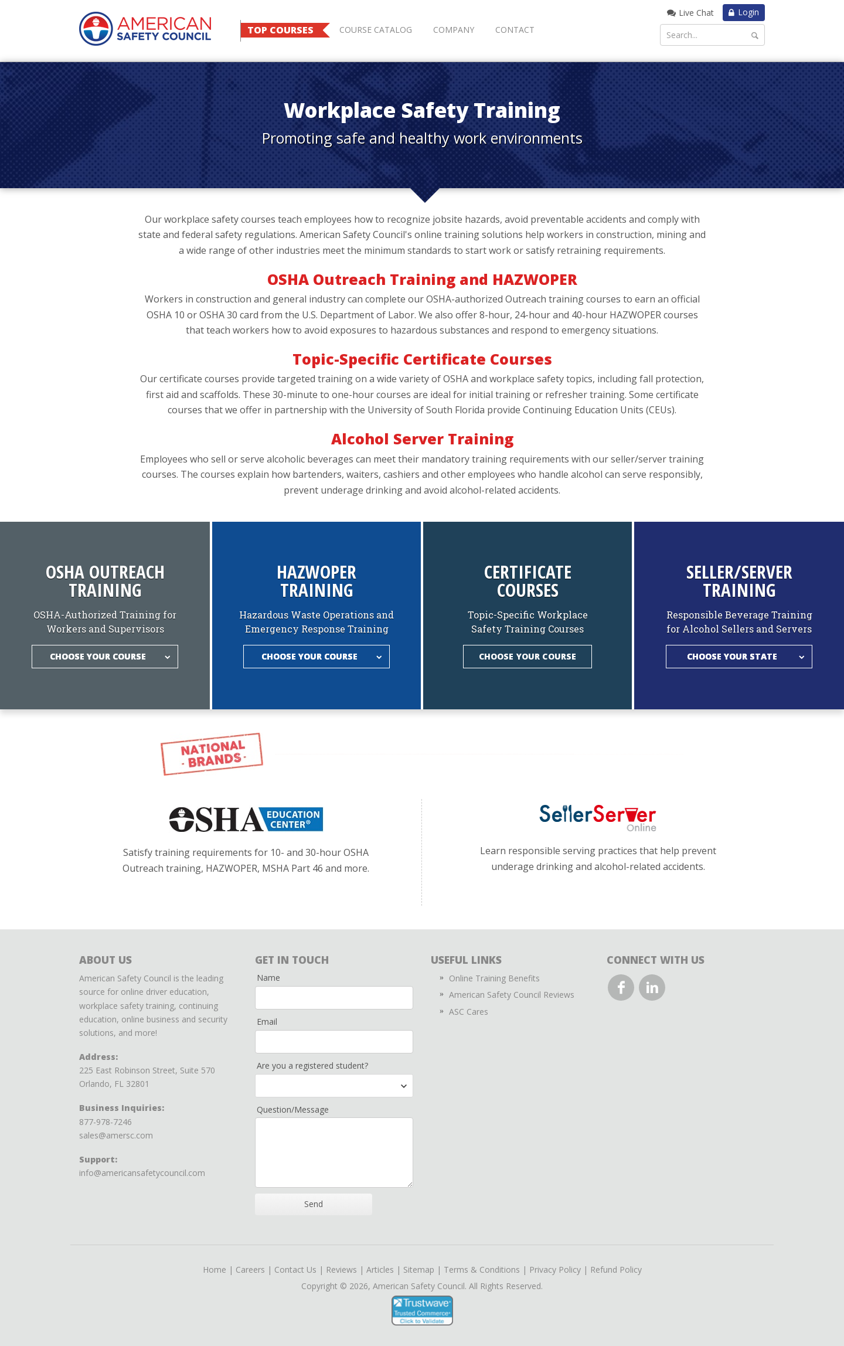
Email (267, 1021)
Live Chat (696, 12)
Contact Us (295, 1269)
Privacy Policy (555, 1269)
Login (748, 12)
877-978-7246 (105, 1121)
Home (214, 1269)
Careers (250, 1269)
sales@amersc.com (116, 1135)
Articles (380, 1269)
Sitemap (418, 1269)
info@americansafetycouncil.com (142, 1172)
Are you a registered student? (312, 1065)
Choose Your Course (528, 656)
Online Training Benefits (494, 978)
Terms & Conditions (482, 1269)
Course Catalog (375, 29)
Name (268, 977)
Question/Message (293, 1109)
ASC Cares (468, 1011)
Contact (515, 29)
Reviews (341, 1269)
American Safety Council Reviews (511, 994)
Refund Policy (616, 1269)
